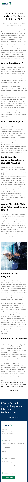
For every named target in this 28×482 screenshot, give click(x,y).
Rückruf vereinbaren (14, 417)
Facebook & (5, 461)
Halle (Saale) (5, 443)
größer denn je (16, 35)
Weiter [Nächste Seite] (25, 395)
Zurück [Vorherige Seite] (3, 395)
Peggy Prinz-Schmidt (19, 23)
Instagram (11, 461)
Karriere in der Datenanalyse (14, 25)
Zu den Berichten (9, 477)
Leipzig (11, 443)
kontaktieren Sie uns (15, 382)
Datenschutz (12, 465)
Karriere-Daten (14, 390)
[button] (12, 3)
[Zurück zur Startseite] (6, 3)
